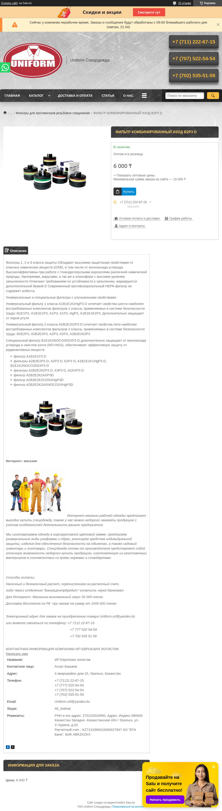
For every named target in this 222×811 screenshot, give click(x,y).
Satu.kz (130, 802)
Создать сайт (9, 3)
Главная (12, 95)
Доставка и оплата (75, 95)
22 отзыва (184, 3)
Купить (128, 191)
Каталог (36, 95)
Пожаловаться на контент (128, 806)
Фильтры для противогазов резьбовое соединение (53, 113)
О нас (128, 95)
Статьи (107, 95)
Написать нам (17, 654)
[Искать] (213, 95)
